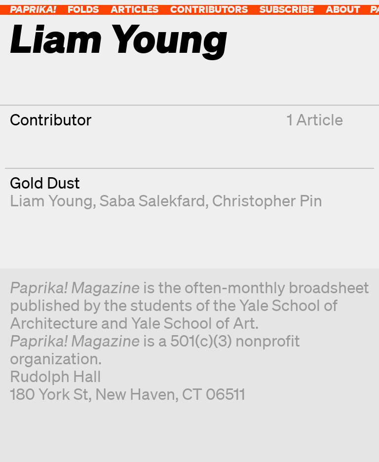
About (343, 9)
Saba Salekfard (152, 200)
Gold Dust (45, 182)
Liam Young (51, 200)
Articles (134, 9)
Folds (83, 9)
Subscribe (287, 9)
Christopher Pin (267, 200)
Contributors (209, 9)
